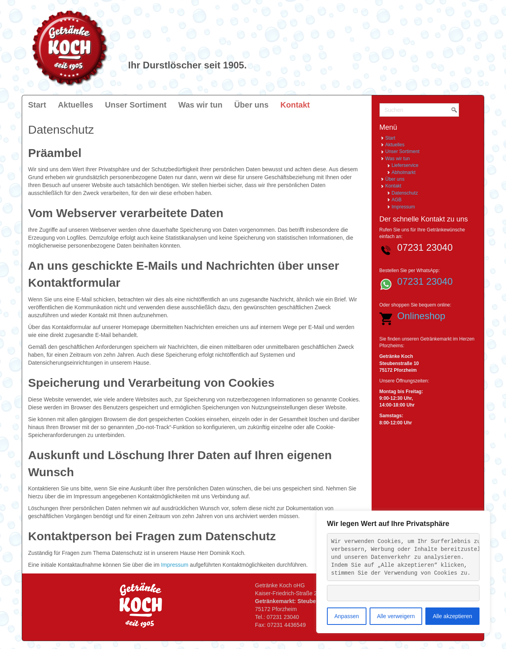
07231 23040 (425, 281)
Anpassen (346, 616)
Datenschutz (405, 193)
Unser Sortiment (402, 151)
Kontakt (393, 186)
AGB (397, 199)
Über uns (395, 179)
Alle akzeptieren (452, 616)
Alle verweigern (396, 616)
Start (390, 138)
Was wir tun (397, 158)
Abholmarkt (404, 172)
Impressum (174, 565)
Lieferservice (405, 165)
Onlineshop (421, 315)
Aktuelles (395, 145)
